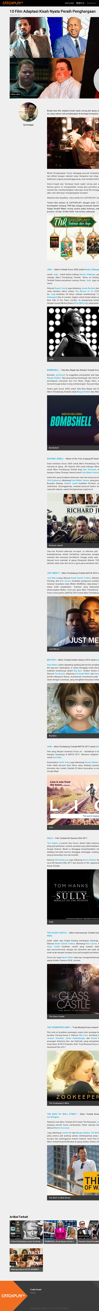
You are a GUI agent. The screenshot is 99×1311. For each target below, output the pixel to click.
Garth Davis (64, 762)
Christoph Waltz (82, 674)
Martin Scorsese (61, 1128)
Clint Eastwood (54, 480)
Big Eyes (78, 671)
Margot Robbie (54, 378)
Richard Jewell (70, 483)
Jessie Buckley (88, 288)
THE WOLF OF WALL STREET (62, 1114)
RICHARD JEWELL (55, 459)
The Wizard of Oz (84, 291)
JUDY (49, 269)
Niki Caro (83, 1035)
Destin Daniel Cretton (81, 578)
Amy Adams (52, 665)
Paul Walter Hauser (80, 480)
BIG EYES (51, 660)
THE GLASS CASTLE (57, 933)
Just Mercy (52, 578)
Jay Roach (60, 375)
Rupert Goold (61, 288)
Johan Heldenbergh (75, 1038)
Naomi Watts (67, 957)
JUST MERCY (53, 573)
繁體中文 (80, 3)
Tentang (32, 1293)
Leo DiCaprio (53, 1117)
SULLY (50, 838)
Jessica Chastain (55, 1038)
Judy (55, 274)
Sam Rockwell (89, 469)
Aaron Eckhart (89, 860)
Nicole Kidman (91, 762)
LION (49, 746)
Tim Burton (60, 674)
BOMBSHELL (53, 370)
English (69, 3)
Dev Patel (57, 757)
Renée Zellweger (88, 274)
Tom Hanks (52, 843)
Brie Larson (65, 581)
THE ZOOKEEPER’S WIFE (58, 1027)
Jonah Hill (66, 1133)
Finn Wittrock (81, 303)
